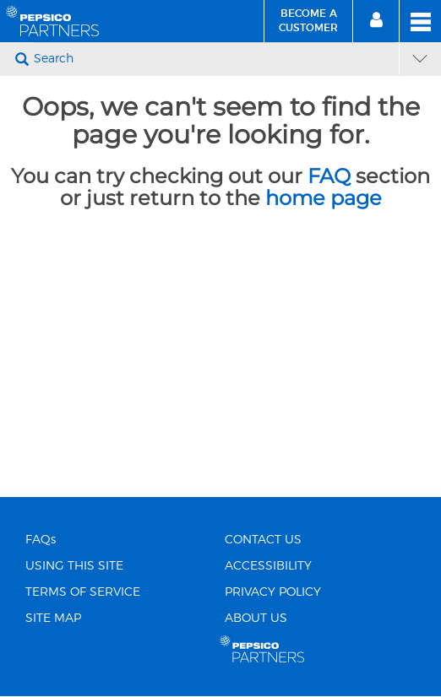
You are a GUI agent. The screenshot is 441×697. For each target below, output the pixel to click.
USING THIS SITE (74, 566)
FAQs (40, 540)
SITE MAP (53, 618)
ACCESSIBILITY (268, 566)
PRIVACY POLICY (273, 592)
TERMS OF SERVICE (82, 592)
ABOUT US (256, 618)
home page (323, 198)
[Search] (214, 59)
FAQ (329, 176)
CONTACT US (263, 540)
